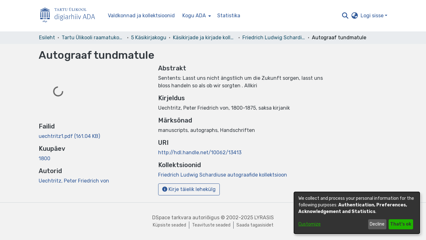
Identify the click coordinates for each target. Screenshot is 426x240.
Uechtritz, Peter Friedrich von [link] (74, 181)
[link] (69, 136)
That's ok (400, 224)
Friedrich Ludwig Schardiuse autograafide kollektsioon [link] (273, 38)
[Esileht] (70, 16)
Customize (309, 224)
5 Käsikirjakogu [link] (148, 38)
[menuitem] (196, 15)
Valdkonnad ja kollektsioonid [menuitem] (141, 16)
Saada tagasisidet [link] (255, 225)
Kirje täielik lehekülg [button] (189, 189)
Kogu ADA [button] (194, 16)
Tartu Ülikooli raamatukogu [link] (93, 38)
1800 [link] (44, 158)
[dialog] (357, 213)
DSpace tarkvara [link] (171, 218)
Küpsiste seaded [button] (169, 225)
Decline (377, 224)
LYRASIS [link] (264, 218)
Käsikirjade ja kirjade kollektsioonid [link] (204, 38)
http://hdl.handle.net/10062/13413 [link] (199, 152)
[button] (345, 15)
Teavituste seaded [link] (211, 225)
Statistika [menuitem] (228, 16)
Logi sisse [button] (373, 16)
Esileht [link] (47, 38)
